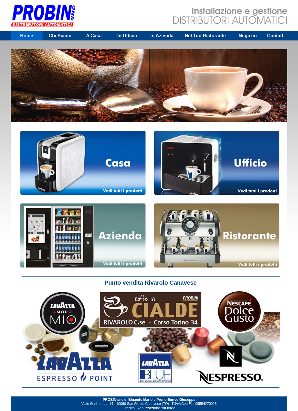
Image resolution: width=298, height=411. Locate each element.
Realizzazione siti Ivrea (156, 408)
